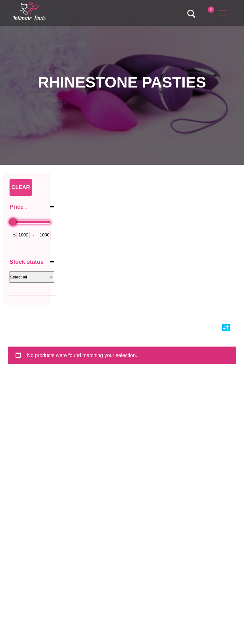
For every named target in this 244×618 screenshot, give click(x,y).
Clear (20, 187)
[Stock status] (32, 277)
